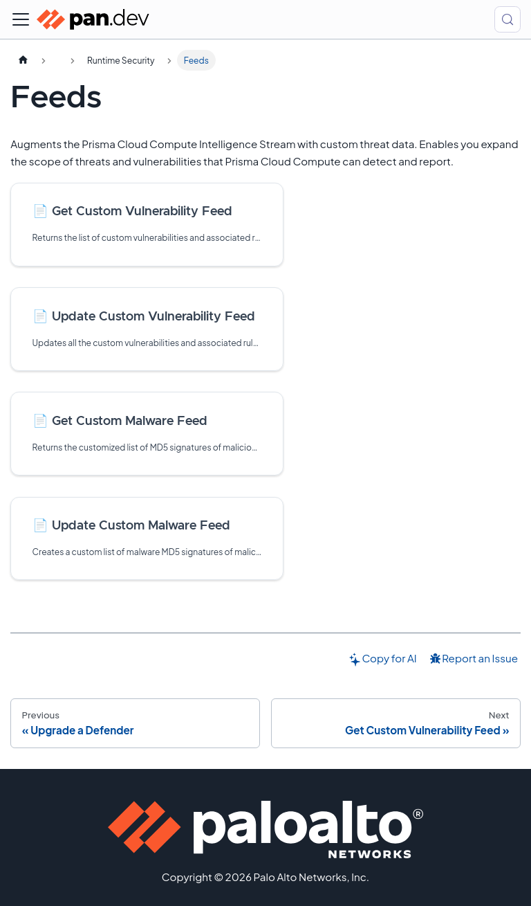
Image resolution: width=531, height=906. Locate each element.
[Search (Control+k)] (507, 19)
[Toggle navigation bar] (20, 19)
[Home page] (22, 60)
